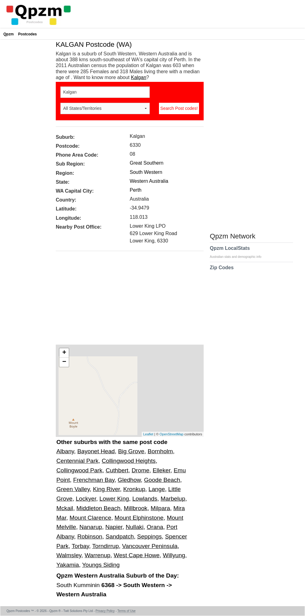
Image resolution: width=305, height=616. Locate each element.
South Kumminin (78, 585)
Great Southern (146, 163)
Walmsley (68, 555)
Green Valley (73, 489)
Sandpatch (120, 536)
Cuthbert (117, 470)
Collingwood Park (79, 470)
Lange (156, 489)
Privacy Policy (105, 611)
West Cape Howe (137, 555)
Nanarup (90, 527)
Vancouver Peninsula (149, 546)
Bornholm (160, 451)
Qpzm (8, 34)
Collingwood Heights (129, 461)
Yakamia (67, 565)
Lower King (114, 498)
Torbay (80, 546)
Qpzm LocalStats (238, 252)
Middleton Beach (98, 508)
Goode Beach (162, 480)
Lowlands (144, 498)
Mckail (64, 508)
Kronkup (134, 489)
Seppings (149, 536)
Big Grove (131, 451)
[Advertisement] (127, 300)
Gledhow (129, 480)
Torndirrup (105, 546)
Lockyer (86, 498)
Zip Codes (222, 271)
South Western (146, 172)
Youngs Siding (101, 565)
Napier (113, 527)
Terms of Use (126, 611)
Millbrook (136, 508)
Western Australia (149, 181)
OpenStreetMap (172, 434)
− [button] (64, 362)
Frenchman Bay (93, 480)
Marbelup (173, 498)
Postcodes (27, 34)
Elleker (162, 470)
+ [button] (64, 353)
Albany (65, 451)
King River (106, 489)
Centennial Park (77, 461)
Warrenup (98, 555)
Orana (155, 527)
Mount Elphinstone (139, 517)
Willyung (174, 555)
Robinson (89, 536)
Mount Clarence (90, 517)
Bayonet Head (96, 451)
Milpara (160, 508)
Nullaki (135, 527)
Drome (140, 470)
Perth (135, 190)
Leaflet (148, 434)
